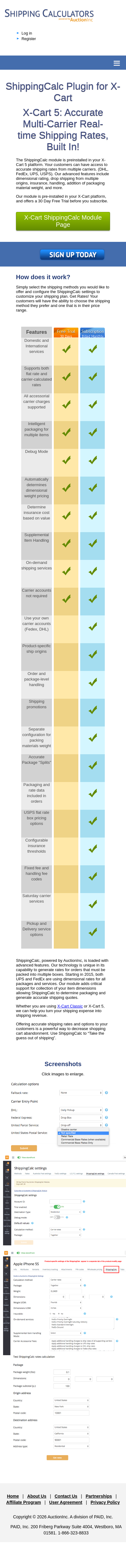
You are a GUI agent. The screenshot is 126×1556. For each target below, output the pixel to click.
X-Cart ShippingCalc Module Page (63, 221)
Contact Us (66, 1496)
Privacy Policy (105, 1502)
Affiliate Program (23, 1502)
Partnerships (99, 1496)
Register (29, 39)
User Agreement (65, 1502)
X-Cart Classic (70, 1006)
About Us (36, 1496)
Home (13, 1496)
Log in (27, 33)
